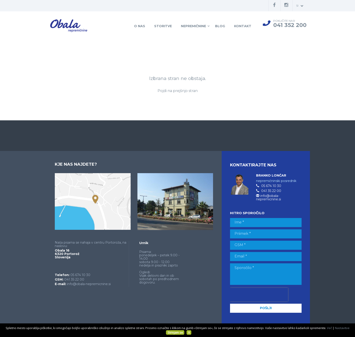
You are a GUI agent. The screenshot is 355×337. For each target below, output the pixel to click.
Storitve (163, 26)
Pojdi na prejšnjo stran (178, 91)
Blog (220, 26)
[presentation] (259, 294)
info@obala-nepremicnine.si (89, 284)
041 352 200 (290, 25)
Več (329, 328)
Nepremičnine (193, 26)
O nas (139, 26)
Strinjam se (175, 332)
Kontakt (242, 26)
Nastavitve (342, 328)
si (299, 6)
